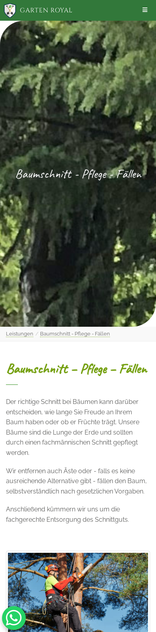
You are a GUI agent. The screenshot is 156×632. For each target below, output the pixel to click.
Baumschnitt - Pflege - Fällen (75, 334)
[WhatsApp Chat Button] (14, 618)
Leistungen (19, 334)
